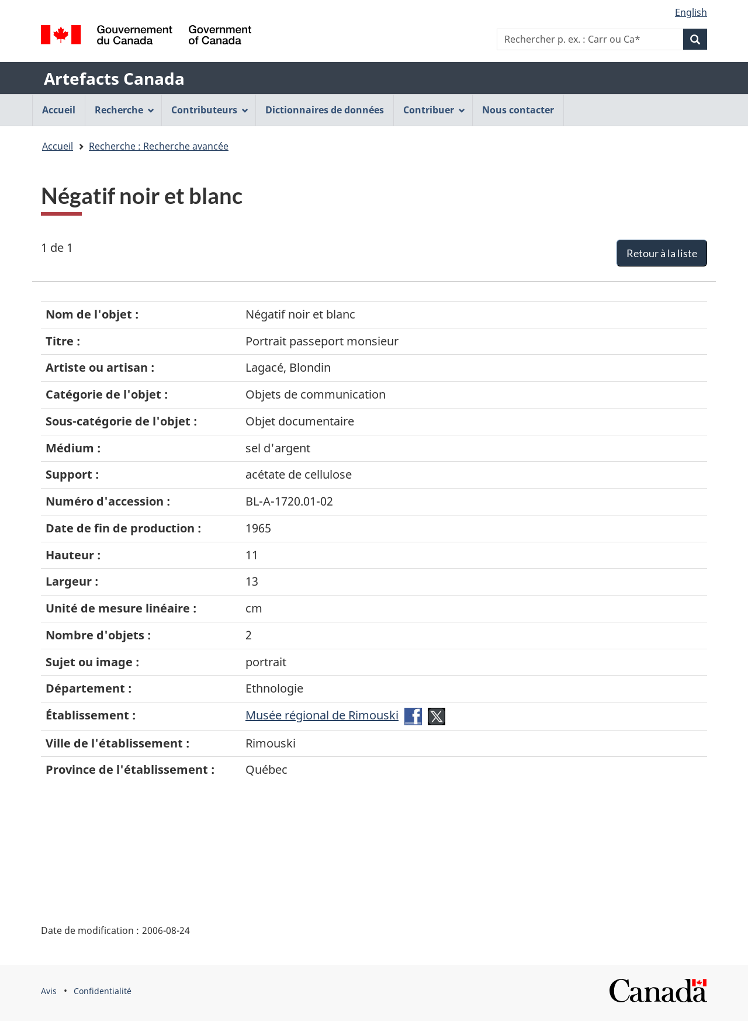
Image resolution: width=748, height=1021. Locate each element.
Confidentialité (102, 990)
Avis (49, 990)
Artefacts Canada (114, 78)
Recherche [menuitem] (124, 109)
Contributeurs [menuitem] (209, 109)
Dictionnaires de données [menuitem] (324, 109)
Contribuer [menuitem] (434, 109)
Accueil (57, 146)
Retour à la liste (661, 253)
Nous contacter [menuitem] (518, 109)
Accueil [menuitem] (58, 109)
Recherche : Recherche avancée (158, 146)
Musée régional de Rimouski (322, 715)
